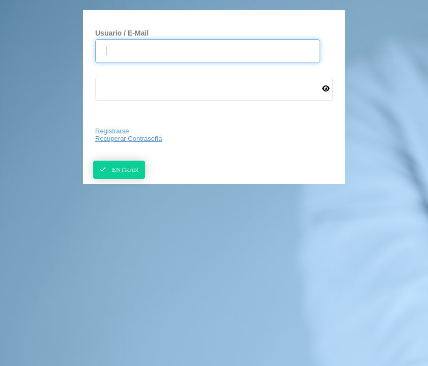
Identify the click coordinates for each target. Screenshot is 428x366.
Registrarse (112, 131)
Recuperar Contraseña (128, 138)
